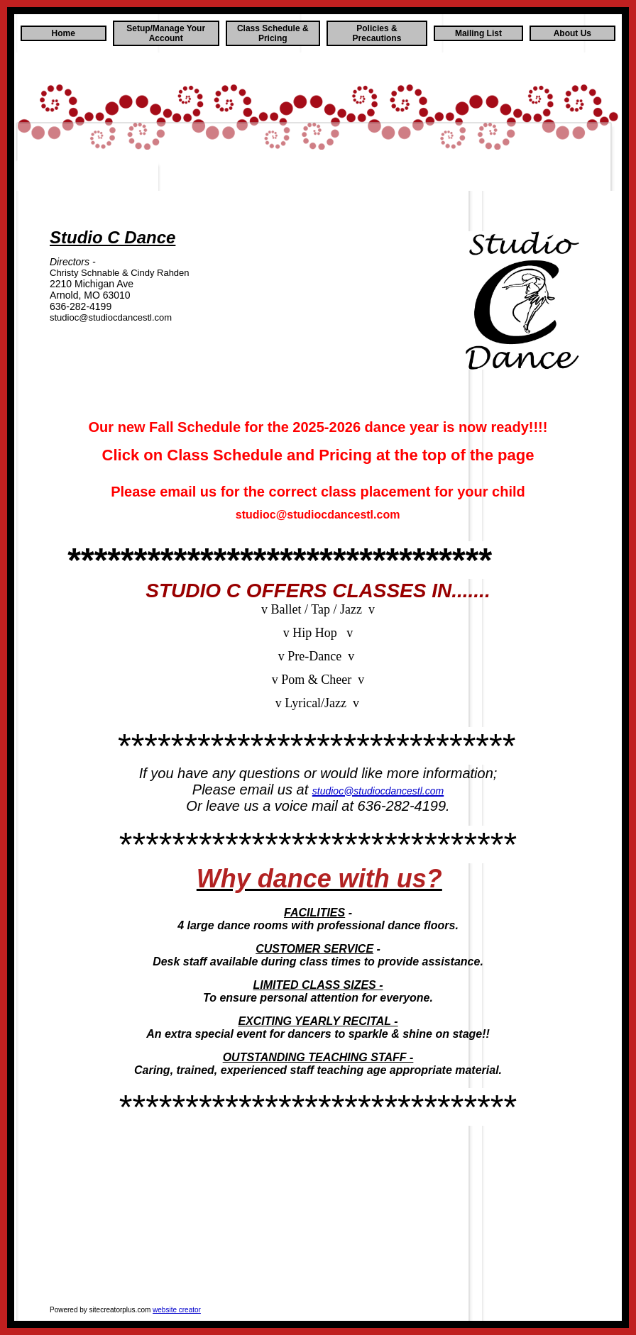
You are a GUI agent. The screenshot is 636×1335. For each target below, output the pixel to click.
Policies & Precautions (377, 33)
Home (63, 33)
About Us (572, 33)
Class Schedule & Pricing (273, 33)
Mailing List (478, 33)
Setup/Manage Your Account (165, 33)
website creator (177, 1310)
